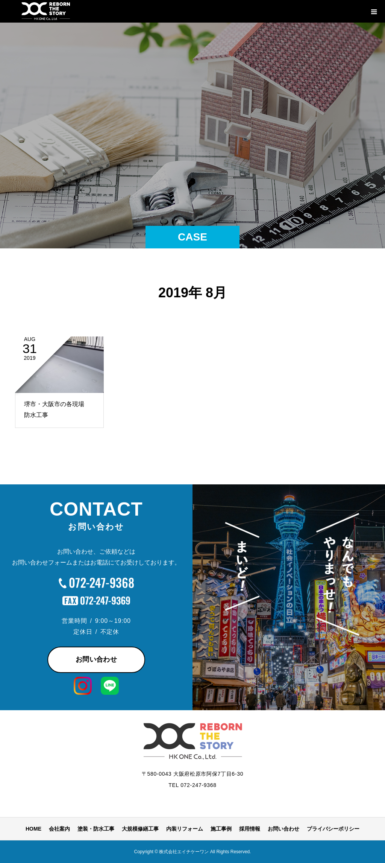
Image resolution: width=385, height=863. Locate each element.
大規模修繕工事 (140, 829)
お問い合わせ (96, 659)
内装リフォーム (184, 829)
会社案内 (59, 829)
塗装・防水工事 (95, 829)
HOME (33, 829)
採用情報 (249, 829)
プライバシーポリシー (333, 829)
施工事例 (221, 829)
